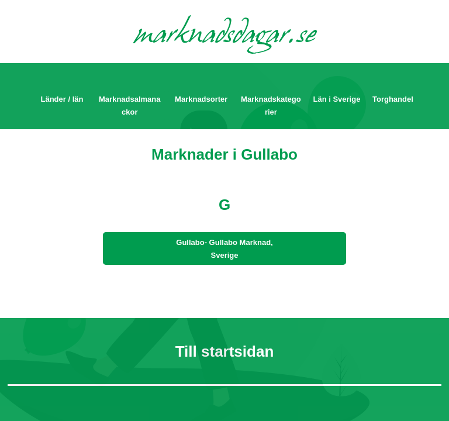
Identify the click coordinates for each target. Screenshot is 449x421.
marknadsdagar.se (224, 36)
